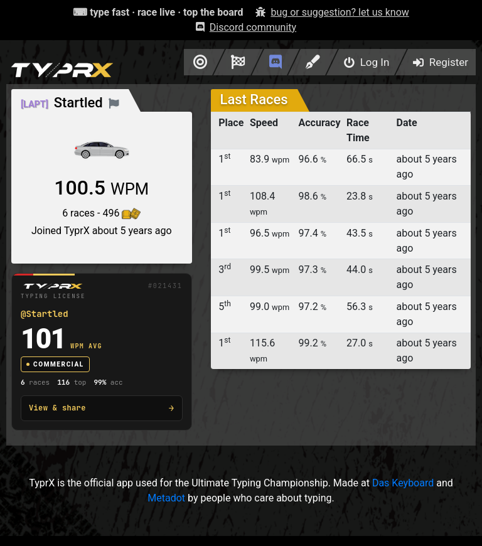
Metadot (166, 498)
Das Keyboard (403, 483)
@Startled (44, 313)
